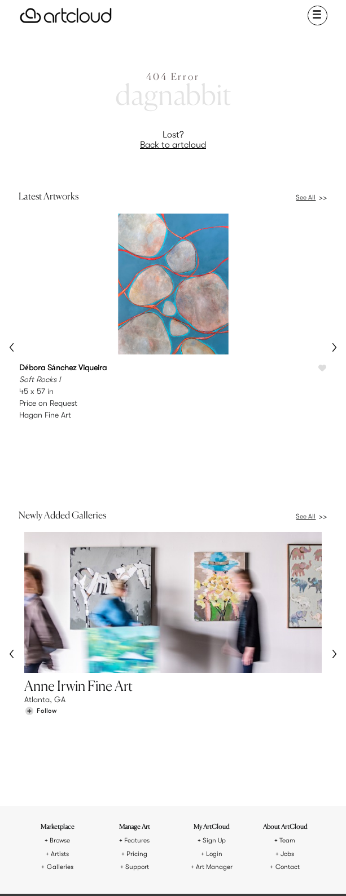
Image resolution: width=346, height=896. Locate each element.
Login (214, 735)
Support (137, 748)
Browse (60, 721)
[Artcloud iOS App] (213, 872)
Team (287, 721)
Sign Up (214, 721)
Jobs (287, 735)
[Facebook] (170, 872)
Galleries (60, 748)
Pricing (136, 735)
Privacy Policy (195, 832)
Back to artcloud (173, 145)
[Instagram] (117, 872)
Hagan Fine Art (45, 414)
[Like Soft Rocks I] (322, 368)
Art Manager (214, 748)
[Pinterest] (144, 872)
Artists (60, 735)
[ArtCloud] (66, 15)
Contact (287, 748)
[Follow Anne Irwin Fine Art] (40, 652)
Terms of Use (150, 832)
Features (137, 721)
